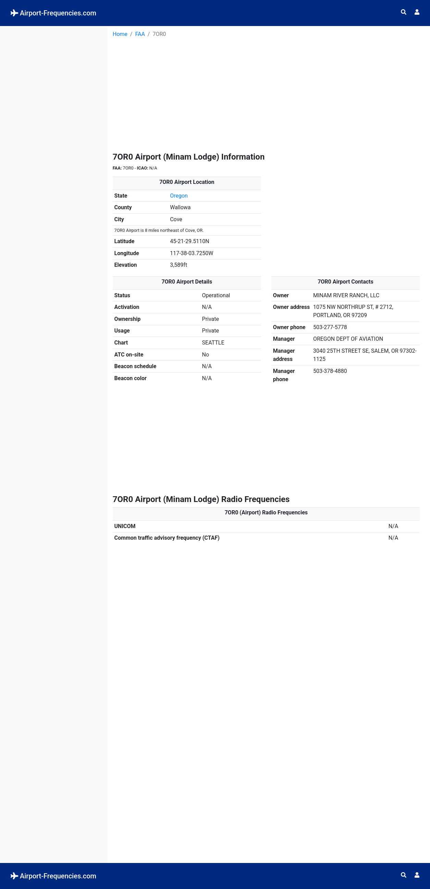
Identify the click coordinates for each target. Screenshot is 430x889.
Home (120, 34)
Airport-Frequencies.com (53, 13)
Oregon (179, 195)
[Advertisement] (53, 128)
